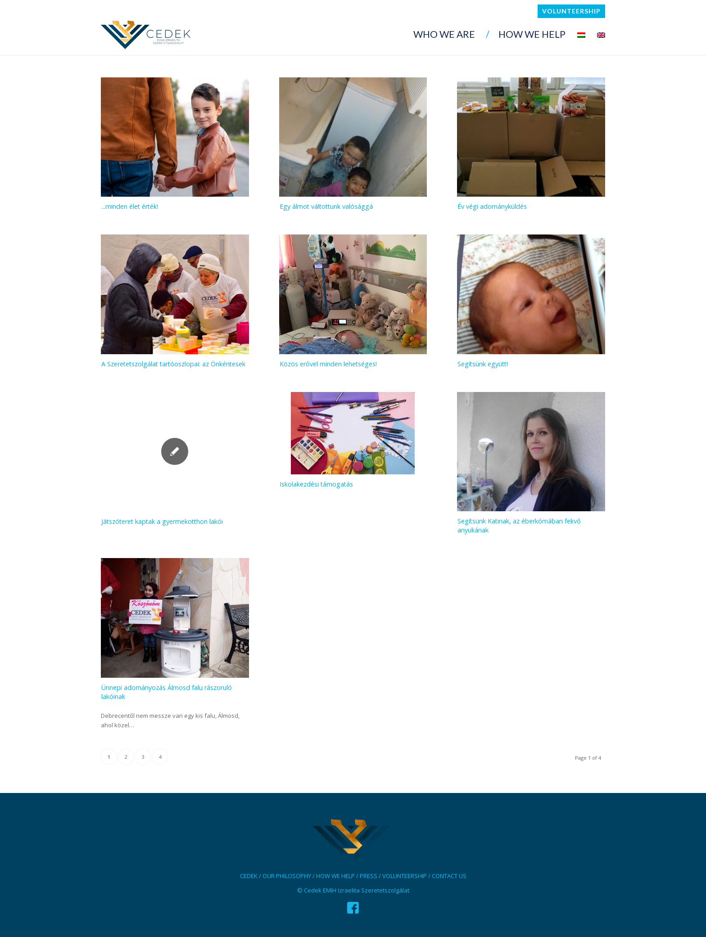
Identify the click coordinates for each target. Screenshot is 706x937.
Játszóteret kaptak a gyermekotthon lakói (162, 521)
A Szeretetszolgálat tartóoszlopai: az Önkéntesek (173, 364)
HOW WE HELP (335, 876)
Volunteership (571, 11)
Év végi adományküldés (492, 206)
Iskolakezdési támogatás (316, 484)
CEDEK (249, 876)
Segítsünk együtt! (482, 364)
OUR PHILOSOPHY (286, 876)
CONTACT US (449, 876)
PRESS (368, 876)
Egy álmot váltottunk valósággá (326, 206)
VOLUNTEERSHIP (404, 876)
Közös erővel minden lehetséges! (328, 364)
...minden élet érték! (129, 206)
